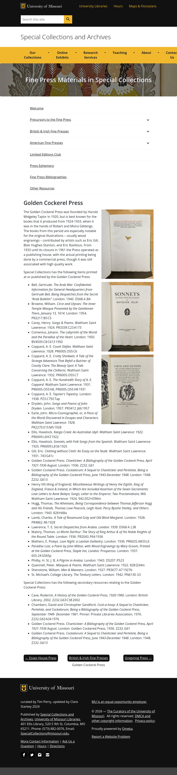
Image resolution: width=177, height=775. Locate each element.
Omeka (127, 728)
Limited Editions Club (45, 154)
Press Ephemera (42, 166)
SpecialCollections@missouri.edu (45, 733)
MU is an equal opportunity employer (119, 702)
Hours (118, 6)
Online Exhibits (62, 55)
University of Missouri (44, 7)
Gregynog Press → (138, 658)
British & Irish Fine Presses (49, 131)
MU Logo (23, 6)
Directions (57, 746)
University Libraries (93, 6)
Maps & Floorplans (142, 6)
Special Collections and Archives (66, 36)
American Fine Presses (46, 143)
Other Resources (42, 188)
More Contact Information (40, 741)
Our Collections (32, 55)
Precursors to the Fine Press (50, 119)
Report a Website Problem (111, 736)
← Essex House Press (40, 658)
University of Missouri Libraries (57, 719)
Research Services (90, 55)
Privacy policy (145, 721)
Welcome (37, 108)
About (146, 52)
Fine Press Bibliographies (48, 177)
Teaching (120, 52)
